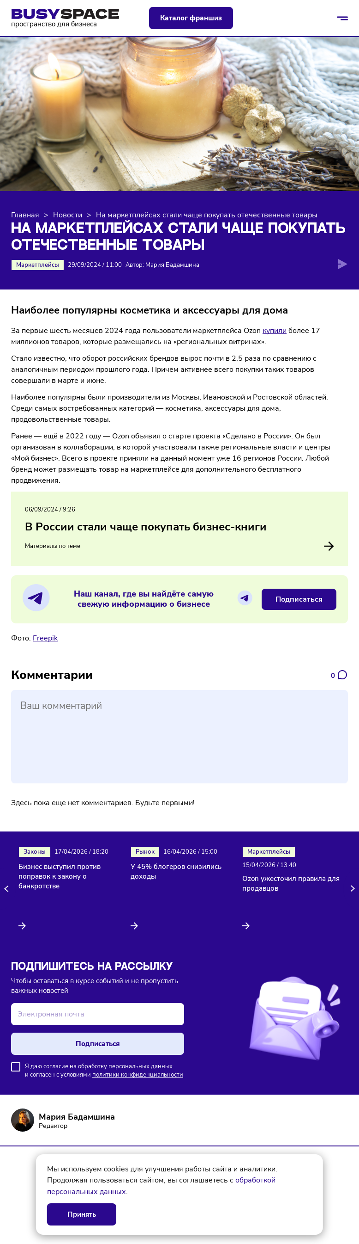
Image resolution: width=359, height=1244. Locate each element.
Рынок (145, 852)
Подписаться (299, 599)
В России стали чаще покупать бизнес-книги (146, 526)
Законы (35, 852)
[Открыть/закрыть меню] (342, 18)
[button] (8, 889)
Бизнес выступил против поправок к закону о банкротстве (59, 876)
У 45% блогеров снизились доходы (176, 871)
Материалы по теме (179, 546)
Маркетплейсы (37, 265)
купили (275, 331)
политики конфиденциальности (137, 1075)
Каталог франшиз (191, 18)
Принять (81, 1214)
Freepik (45, 638)
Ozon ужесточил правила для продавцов (291, 883)
